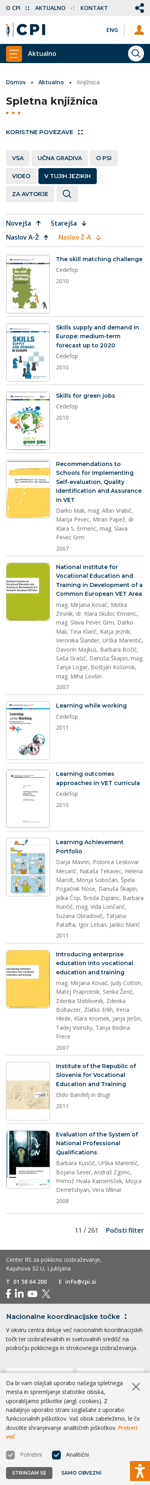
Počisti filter (125, 1230)
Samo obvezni (81, 1473)
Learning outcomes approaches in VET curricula (98, 778)
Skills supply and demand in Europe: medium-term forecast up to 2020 (97, 336)
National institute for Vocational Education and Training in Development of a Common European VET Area (99, 580)
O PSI (104, 158)
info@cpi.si (80, 1281)
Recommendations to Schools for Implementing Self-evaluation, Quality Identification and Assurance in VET (99, 482)
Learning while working (91, 705)
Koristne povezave (44, 132)
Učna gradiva (60, 158)
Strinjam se (29, 1473)
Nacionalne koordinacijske (68, 1316)
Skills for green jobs (85, 395)
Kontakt (94, 8)
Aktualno (54, 8)
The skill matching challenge (99, 259)
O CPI (17, 8)
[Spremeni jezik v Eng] (112, 30)
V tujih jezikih (67, 176)
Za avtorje (30, 194)
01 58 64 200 (30, 1281)
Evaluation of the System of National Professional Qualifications (97, 1143)
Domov (16, 82)
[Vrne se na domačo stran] (25, 30)
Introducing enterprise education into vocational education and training (94, 963)
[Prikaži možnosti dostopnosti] (140, 1471)
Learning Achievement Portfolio (90, 847)
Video (21, 176)
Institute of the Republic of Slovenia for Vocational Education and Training (96, 1075)
